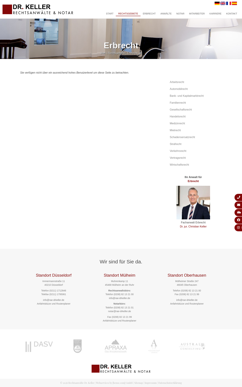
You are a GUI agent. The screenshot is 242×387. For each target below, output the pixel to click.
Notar (180, 13)
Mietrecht (175, 130)
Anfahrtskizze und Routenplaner (53, 303)
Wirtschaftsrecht (179, 164)
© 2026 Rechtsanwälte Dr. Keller (77, 382)
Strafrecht (175, 144)
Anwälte (166, 13)
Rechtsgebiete (128, 13)
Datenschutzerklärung (170, 382)
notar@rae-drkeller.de (119, 311)
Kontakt (231, 13)
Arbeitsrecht (177, 82)
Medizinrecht (177, 123)
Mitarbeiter (197, 13)
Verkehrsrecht (178, 150)
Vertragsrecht (178, 157)
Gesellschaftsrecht (181, 109)
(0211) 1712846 (57, 290)
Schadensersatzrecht (182, 137)
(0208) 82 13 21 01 (124, 307)
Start (110, 13)
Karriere (215, 13)
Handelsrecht (178, 116)
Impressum (151, 382)
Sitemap (138, 382)
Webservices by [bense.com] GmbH (114, 382)
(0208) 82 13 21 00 (124, 294)
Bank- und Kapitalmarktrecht (187, 95)
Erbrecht (149, 13)
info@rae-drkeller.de (53, 300)
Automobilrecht (179, 89)
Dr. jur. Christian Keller (193, 226)
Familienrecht (178, 102)
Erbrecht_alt (134, 53)
